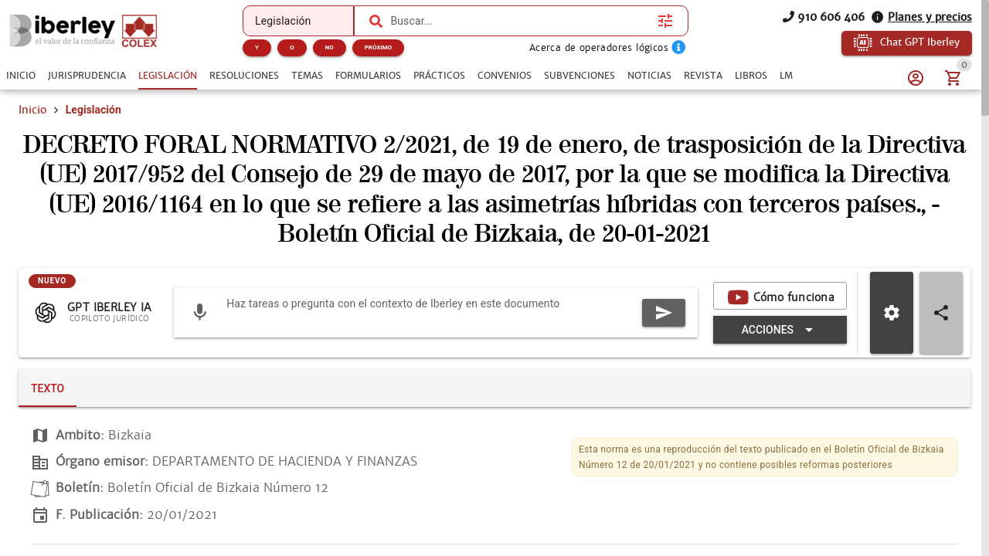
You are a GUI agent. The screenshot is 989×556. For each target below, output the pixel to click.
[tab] (21, 76)
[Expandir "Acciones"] (780, 330)
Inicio (32, 110)
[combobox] (520, 21)
